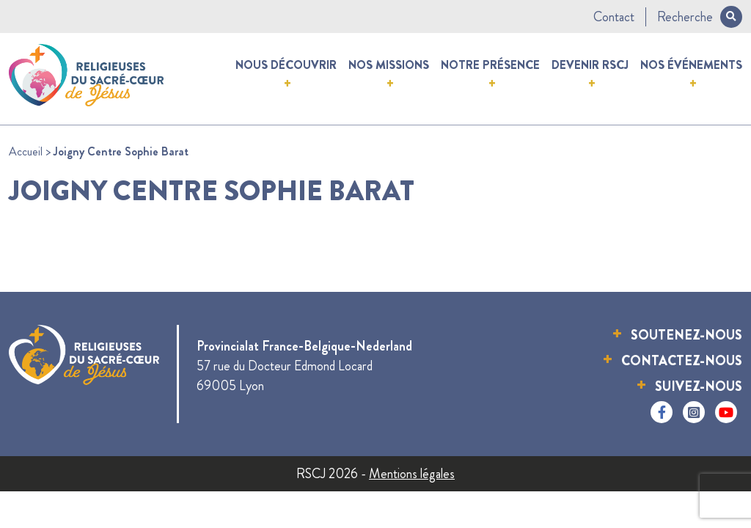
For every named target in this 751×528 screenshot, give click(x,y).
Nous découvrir (286, 64)
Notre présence (490, 64)
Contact (613, 16)
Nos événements (691, 64)
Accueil (26, 151)
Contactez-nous (681, 360)
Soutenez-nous (686, 335)
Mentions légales (412, 473)
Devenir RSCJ (590, 64)
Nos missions (388, 64)
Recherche (699, 17)
